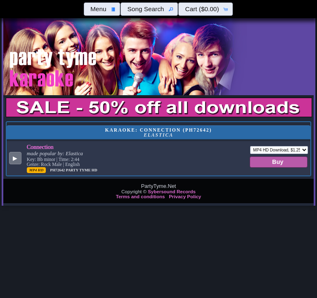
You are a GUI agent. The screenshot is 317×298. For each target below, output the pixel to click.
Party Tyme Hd (81, 170)
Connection (40, 147)
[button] (102, 9)
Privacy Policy (185, 196)
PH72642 (58, 170)
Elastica (74, 153)
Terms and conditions (140, 196)
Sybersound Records (172, 191)
